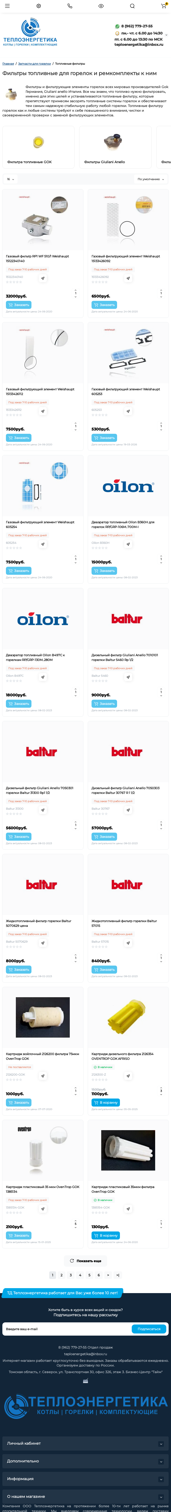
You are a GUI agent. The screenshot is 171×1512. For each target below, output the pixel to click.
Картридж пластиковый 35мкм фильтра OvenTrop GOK (123, 1189)
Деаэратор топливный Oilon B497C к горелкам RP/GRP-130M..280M (35, 657)
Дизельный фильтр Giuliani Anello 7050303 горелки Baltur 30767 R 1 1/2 (125, 790)
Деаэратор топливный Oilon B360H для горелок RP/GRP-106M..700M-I (123, 524)
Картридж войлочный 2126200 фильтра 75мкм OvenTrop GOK (42, 1056)
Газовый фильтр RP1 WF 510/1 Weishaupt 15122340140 (37, 258)
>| (117, 1275)
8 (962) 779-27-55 (133, 26)
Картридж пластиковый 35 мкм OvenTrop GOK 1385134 (42, 1189)
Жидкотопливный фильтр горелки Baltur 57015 (124, 923)
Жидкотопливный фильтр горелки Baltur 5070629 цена (38, 923)
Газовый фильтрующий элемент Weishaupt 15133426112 (40, 391)
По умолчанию (151, 179)
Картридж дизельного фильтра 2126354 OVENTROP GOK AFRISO (122, 1056)
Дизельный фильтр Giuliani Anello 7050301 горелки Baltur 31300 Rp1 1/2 (39, 790)
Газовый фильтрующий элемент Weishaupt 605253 (126, 391)
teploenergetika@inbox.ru (85, 1354)
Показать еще (85, 1261)
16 (10, 179)
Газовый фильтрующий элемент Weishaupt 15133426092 (126, 258)
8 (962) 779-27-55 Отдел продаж (85, 1347)
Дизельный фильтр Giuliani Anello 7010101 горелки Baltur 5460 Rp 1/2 (125, 657)
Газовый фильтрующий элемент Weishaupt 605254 (40, 524)
